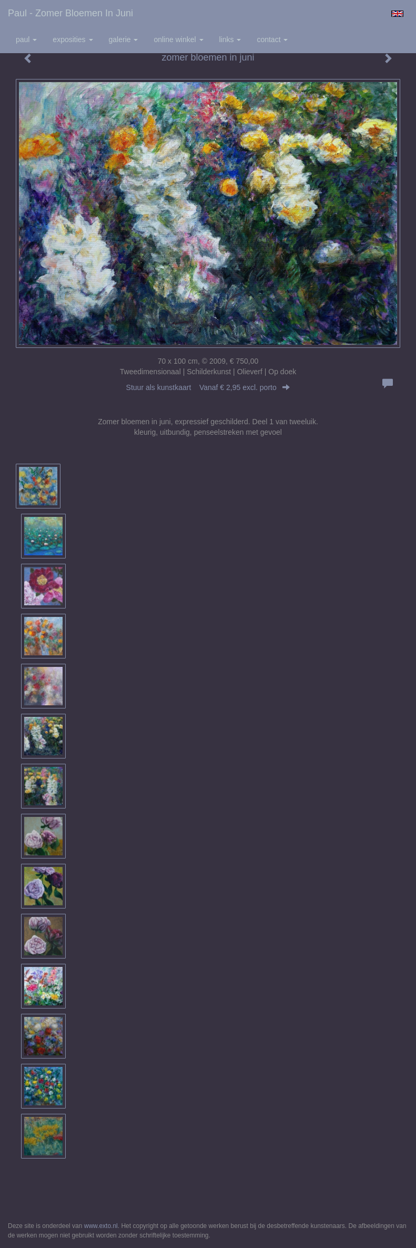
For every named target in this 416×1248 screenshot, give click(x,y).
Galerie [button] (123, 39)
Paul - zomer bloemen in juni (70, 13)
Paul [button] (26, 39)
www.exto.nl (101, 1226)
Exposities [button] (73, 39)
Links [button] (230, 39)
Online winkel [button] (178, 39)
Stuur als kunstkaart (208, 387)
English (397, 14)
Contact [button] (272, 39)
